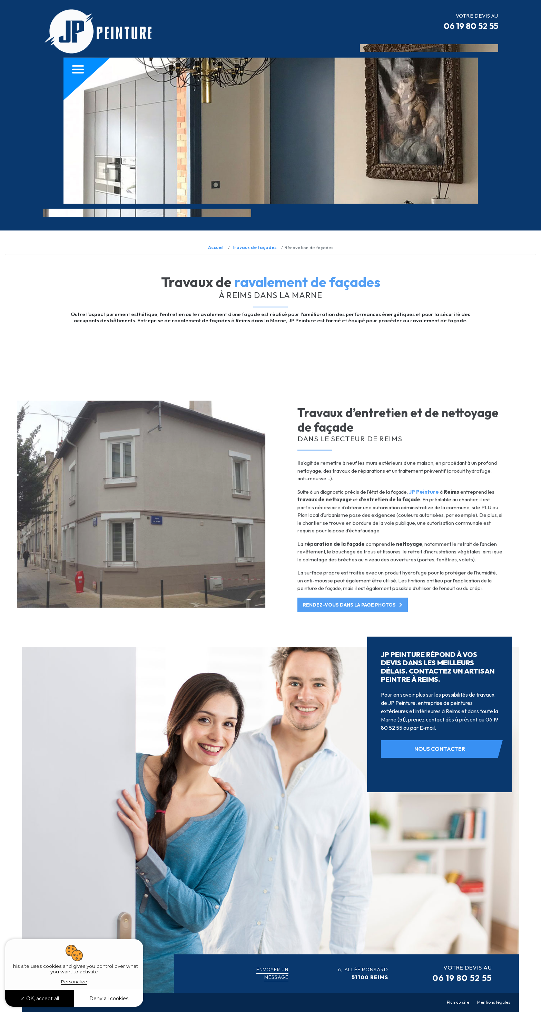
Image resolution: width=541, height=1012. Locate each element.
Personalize (74, 981)
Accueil (216, 247)
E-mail (427, 727)
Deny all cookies (108, 998)
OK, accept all (40, 998)
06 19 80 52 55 (471, 26)
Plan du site (458, 1002)
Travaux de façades (254, 247)
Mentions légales (493, 1002)
